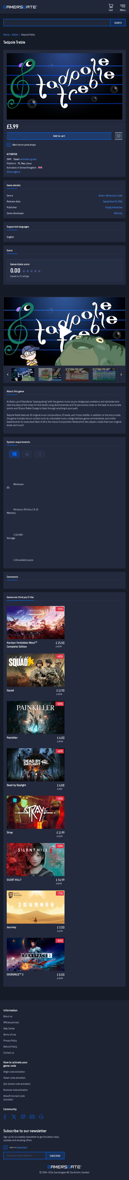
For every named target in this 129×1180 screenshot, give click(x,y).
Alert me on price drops (24, 144)
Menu (123, 10)
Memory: (11, 513)
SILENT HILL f (14, 880)
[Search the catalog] (56, 22)
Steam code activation (14, 1078)
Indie (119, 195)
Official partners (11, 1022)
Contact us (8, 1052)
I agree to (18, 1147)
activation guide (28, 159)
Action (15, 34)
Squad (10, 690)
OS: (8, 487)
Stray (10, 832)
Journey (11, 927)
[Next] (121, 374)
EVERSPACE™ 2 (15, 974)
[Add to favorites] (118, 136)
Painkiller (12, 737)
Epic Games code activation (17, 1084)
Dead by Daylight (16, 785)
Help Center (9, 1028)
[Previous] (7, 374)
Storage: (11, 538)
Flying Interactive (113, 207)
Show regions (13, 172)
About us (7, 1016)
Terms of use (9, 1034)
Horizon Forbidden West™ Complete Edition (22, 644)
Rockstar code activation (15, 1090)
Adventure (111, 195)
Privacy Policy (10, 1040)
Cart (111, 10)
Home (6, 34)
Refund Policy (10, 1046)
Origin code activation (14, 1071)
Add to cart (59, 136)
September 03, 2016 (112, 201)
